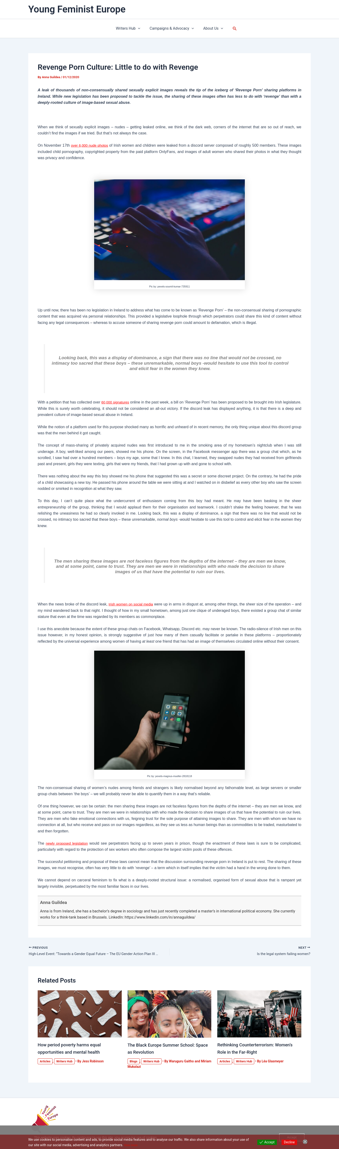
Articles (45, 1061)
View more (131, 1145)
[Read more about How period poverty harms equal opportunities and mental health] (80, 1014)
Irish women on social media (134, 604)
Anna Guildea (57, 902)
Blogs (134, 1061)
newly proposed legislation (68, 843)
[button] (139, 28)
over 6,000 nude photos (90, 145)
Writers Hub (130, 28)
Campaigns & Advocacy (172, 28)
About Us (211, 28)
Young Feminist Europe (76, 9)
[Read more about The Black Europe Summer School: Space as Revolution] (170, 1014)
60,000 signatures (121, 402)
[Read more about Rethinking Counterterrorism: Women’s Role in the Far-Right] (259, 1014)
